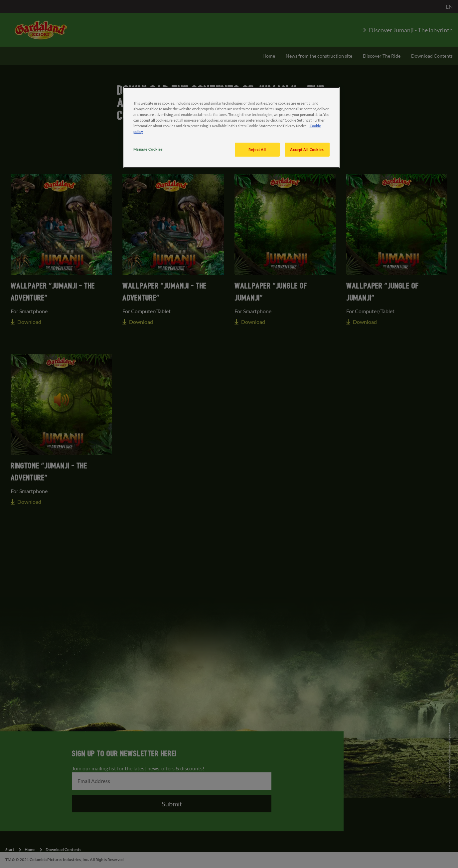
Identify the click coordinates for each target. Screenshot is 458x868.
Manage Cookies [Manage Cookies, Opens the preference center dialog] (148, 149)
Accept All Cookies (307, 149)
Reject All (257, 149)
